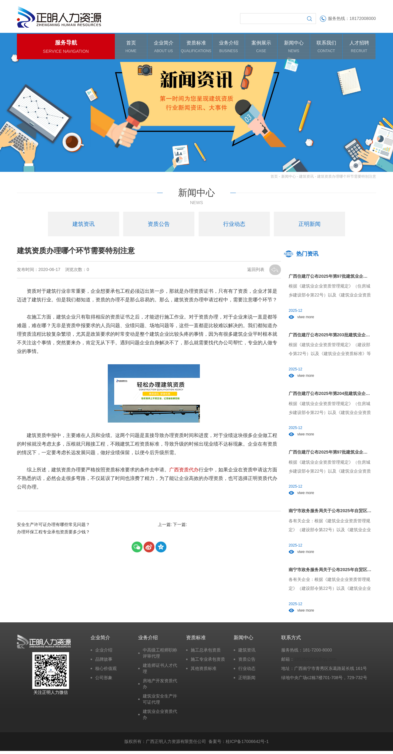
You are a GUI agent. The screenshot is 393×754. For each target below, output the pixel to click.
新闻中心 (288, 177)
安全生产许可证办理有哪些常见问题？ (53, 525)
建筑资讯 (306, 177)
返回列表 (256, 270)
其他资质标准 (203, 671)
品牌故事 (103, 661)
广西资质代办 (184, 471)
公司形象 (103, 680)
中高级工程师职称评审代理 (160, 655)
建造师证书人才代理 (160, 671)
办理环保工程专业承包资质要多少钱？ (53, 532)
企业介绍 (103, 652)
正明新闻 (246, 680)
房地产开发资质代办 (160, 686)
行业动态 (246, 671)
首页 (274, 177)
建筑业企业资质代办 (160, 717)
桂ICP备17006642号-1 (247, 744)
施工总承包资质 (206, 652)
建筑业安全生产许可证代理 (160, 701)
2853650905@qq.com (315, 661)
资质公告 (246, 661)
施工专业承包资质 (208, 661)
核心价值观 (106, 671)
